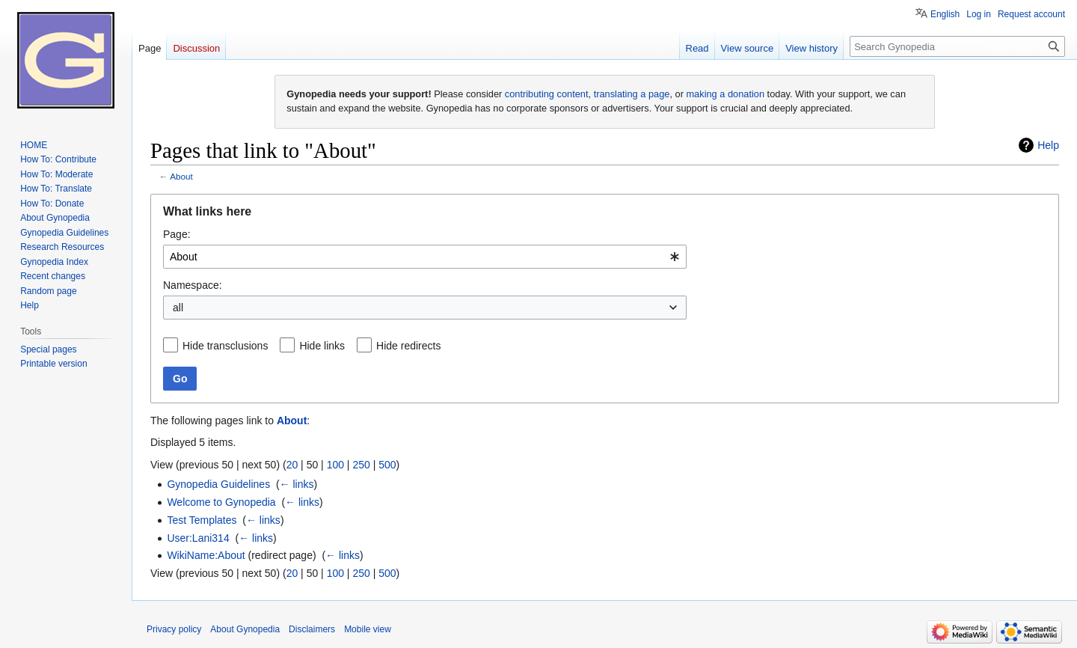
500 (387, 465)
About (181, 176)
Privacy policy (174, 629)
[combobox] (425, 257)
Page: (177, 234)
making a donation (725, 94)
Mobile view (367, 629)
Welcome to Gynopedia (221, 502)
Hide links (322, 346)
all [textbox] (178, 308)
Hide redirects (408, 346)
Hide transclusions (225, 346)
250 (360, 465)
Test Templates (201, 520)
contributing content (547, 94)
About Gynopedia (245, 629)
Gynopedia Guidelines (218, 484)
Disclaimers (312, 629)
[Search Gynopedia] (957, 46)
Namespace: (192, 285)
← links (297, 484)
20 (292, 465)
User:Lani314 (198, 538)
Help (1048, 145)
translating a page (632, 94)
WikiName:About (206, 555)
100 (335, 465)
